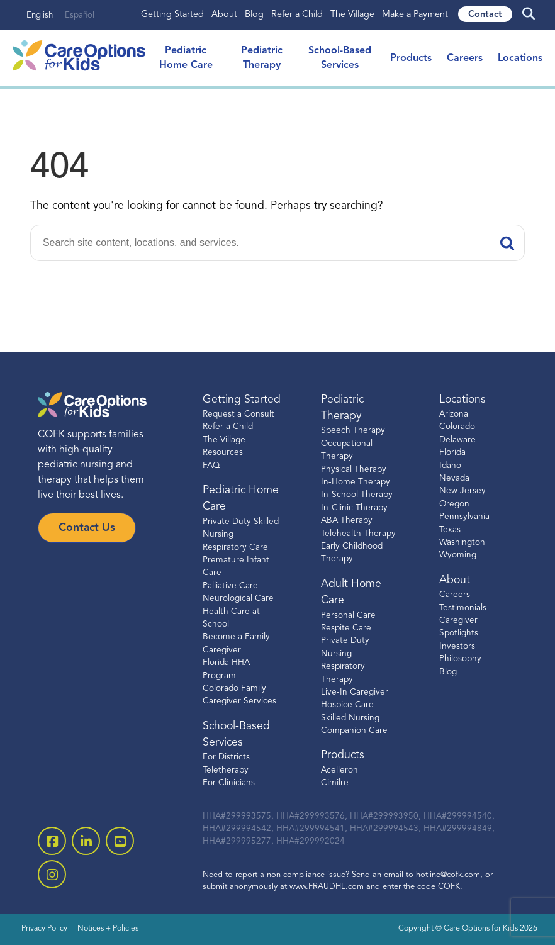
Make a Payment (415, 15)
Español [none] (79, 15)
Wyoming (457, 555)
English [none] (39, 15)
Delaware (457, 440)
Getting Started (172, 15)
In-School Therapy (357, 495)
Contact (485, 15)
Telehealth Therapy (358, 534)
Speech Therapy (353, 431)
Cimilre (335, 783)
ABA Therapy (347, 521)
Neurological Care (238, 599)
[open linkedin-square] (86, 841)
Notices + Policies (107, 928)
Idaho (450, 466)
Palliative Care (230, 586)
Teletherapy (226, 770)
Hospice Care (347, 705)
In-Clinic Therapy (354, 508)
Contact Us (87, 528)
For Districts (226, 757)
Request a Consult (238, 414)
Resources (223, 453)
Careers (465, 58)
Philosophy (460, 659)
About (224, 15)
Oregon (454, 504)
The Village (352, 15)
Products (411, 58)
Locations (520, 58)
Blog (254, 15)
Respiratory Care (235, 548)
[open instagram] (52, 874)
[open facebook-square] (52, 841)
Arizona (453, 414)
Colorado (457, 427)
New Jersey (462, 491)
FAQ (211, 466)
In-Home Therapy (355, 482)
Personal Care (348, 616)
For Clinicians (229, 783)
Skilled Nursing (350, 718)
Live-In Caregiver (354, 692)
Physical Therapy (353, 470)
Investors (457, 646)
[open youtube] (120, 841)
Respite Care (346, 628)
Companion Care (354, 731)
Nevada (454, 478)
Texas (450, 530)
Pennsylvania (464, 517)
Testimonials (462, 608)
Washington (462, 543)
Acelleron (339, 770)
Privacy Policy (44, 928)
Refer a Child (297, 15)
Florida (452, 453)
